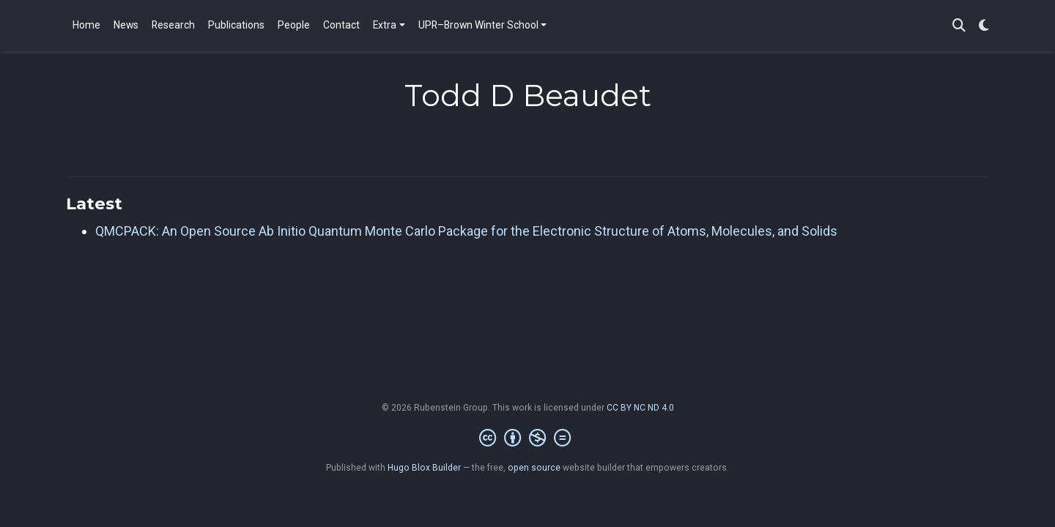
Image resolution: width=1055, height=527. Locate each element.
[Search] (959, 26)
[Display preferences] (984, 26)
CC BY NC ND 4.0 (640, 408)
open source (534, 468)
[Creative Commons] (528, 438)
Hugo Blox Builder (424, 468)
